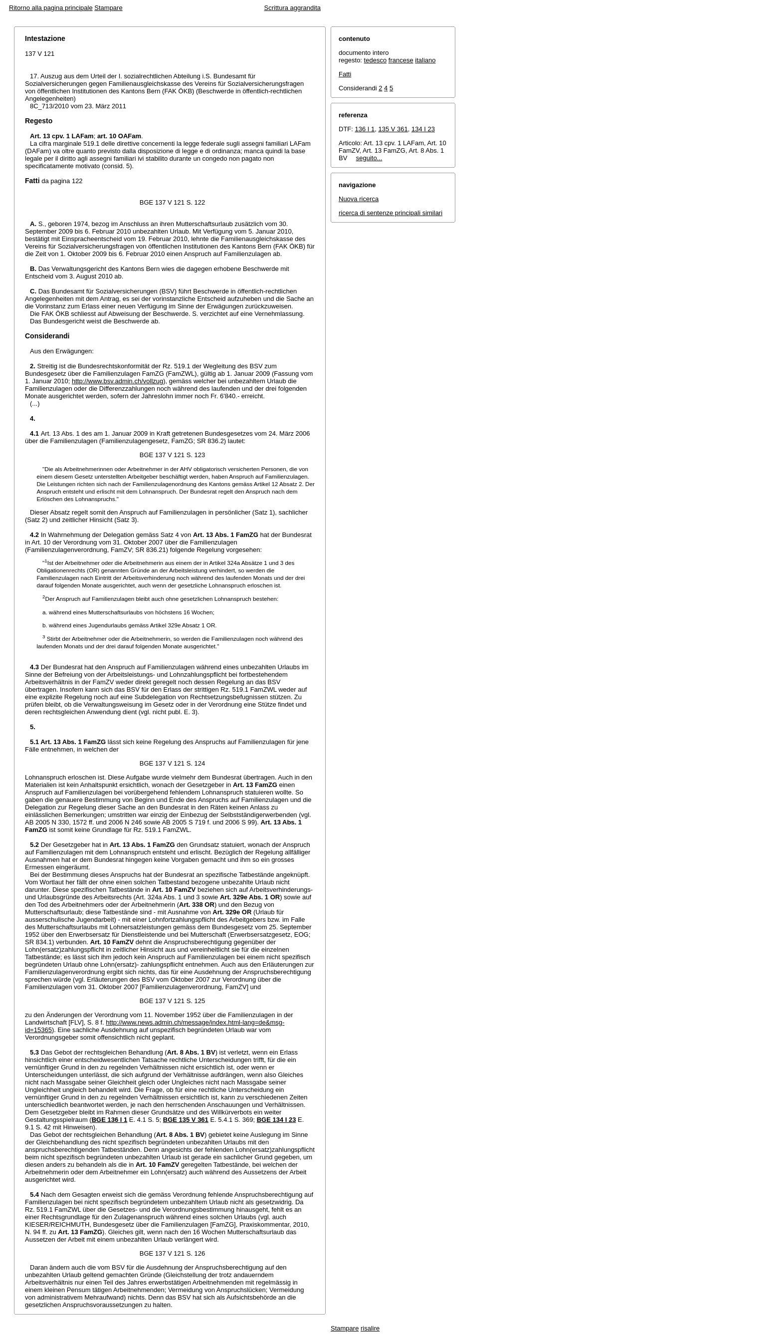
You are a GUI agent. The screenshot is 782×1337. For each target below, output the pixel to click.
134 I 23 (423, 129)
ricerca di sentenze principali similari (390, 213)
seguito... (369, 158)
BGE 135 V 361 (185, 1119)
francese (401, 60)
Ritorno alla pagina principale (51, 7)
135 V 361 (393, 129)
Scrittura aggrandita (292, 7)
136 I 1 (365, 129)
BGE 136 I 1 (110, 1119)
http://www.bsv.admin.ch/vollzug (117, 381)
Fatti (345, 74)
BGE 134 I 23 (276, 1119)
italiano (425, 60)
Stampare (108, 7)
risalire (370, 1328)
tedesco (375, 60)
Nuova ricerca (359, 199)
